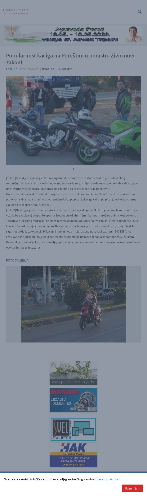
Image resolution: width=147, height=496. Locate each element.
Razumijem (132, 488)
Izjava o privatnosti (108, 479)
